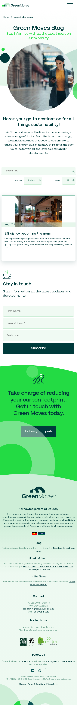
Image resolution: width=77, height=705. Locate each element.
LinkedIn (25, 661)
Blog (6, 224)
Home (6, 17)
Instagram (51, 661)
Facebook (67, 661)
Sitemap (22, 684)
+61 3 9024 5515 (41, 612)
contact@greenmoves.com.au (38, 609)
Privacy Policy (52, 684)
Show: (58, 181)
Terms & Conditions (36, 684)
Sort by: (18, 181)
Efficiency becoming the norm (27, 233)
